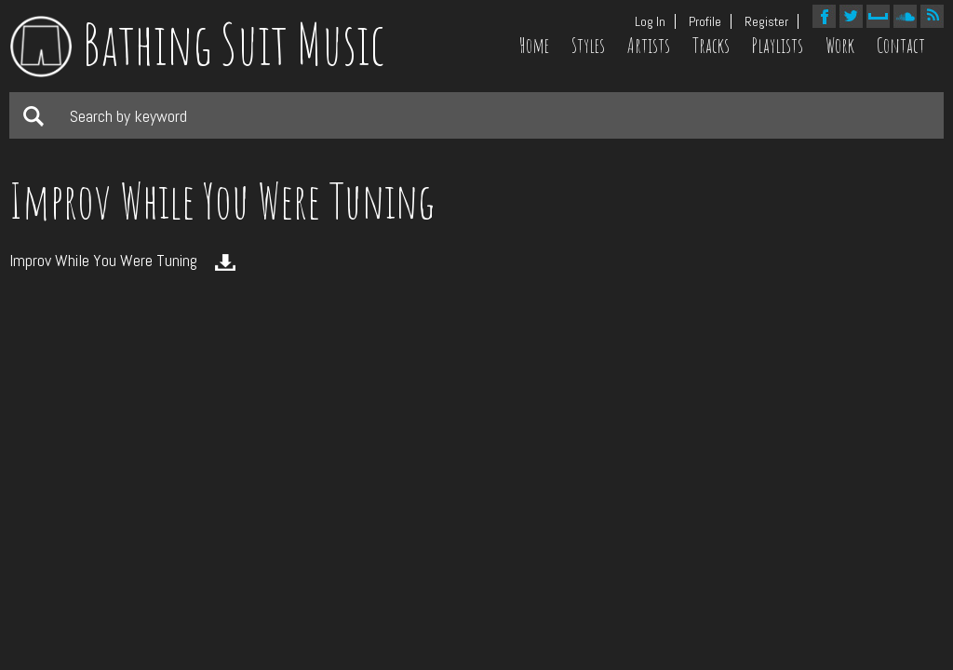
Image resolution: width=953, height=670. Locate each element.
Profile (705, 21)
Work (839, 45)
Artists (648, 45)
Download (225, 262)
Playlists (777, 45)
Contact (901, 45)
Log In (650, 21)
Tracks (711, 45)
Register (766, 21)
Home (534, 45)
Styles (588, 45)
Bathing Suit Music (197, 43)
